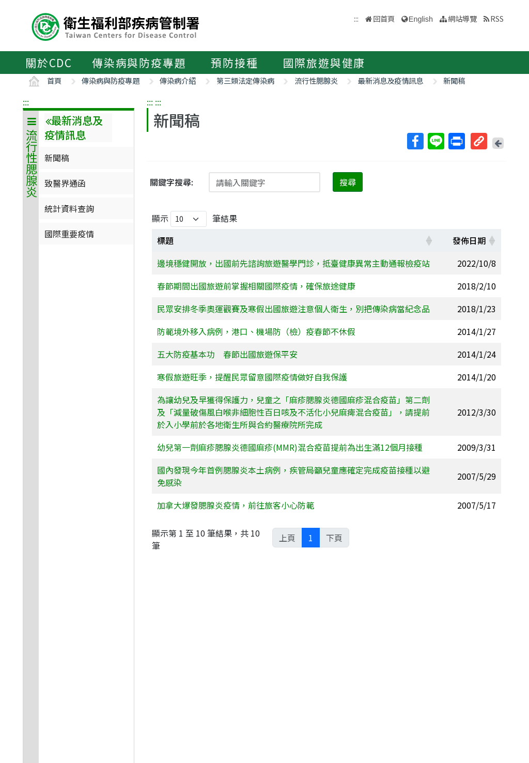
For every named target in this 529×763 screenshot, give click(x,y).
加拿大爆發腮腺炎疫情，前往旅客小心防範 (235, 505)
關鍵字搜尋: (171, 182)
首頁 (54, 80)
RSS (497, 18)
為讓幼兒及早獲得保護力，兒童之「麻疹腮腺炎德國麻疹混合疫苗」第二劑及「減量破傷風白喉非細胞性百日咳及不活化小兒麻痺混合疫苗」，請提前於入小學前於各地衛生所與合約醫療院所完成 (293, 412)
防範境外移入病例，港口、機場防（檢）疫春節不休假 (256, 331)
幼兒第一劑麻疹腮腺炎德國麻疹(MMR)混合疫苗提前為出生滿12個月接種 (290, 447)
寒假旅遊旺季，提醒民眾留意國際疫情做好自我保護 (252, 377)
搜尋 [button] (347, 182)
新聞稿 (454, 80)
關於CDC (48, 62)
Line (435, 141)
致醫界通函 (65, 183)
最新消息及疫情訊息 (390, 80)
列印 (456, 141)
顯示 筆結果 (194, 219)
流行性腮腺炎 (316, 80)
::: (26, 102)
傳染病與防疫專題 (139, 62)
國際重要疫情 (69, 233)
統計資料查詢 (69, 208)
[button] (429, 240)
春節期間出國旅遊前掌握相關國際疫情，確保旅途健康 (256, 286)
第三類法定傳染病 (245, 80)
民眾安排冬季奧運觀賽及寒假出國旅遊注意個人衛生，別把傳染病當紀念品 (293, 308)
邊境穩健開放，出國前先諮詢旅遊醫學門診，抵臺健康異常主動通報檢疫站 (293, 263)
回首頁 (384, 18)
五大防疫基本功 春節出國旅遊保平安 (227, 354)
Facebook (415, 141)
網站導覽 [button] (462, 18)
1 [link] (310, 537)
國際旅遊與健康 (324, 62)
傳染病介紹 (178, 80)
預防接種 (234, 62)
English (421, 19)
